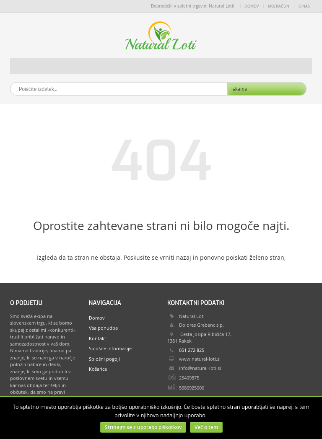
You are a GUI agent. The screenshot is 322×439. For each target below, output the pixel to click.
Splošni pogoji (104, 359)
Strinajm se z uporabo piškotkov (143, 427)
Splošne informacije (110, 348)
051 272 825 (191, 350)
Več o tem (206, 427)
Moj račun (278, 6)
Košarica (98, 369)
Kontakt (97, 338)
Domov (251, 6)
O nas (304, 6)
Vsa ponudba (103, 328)
